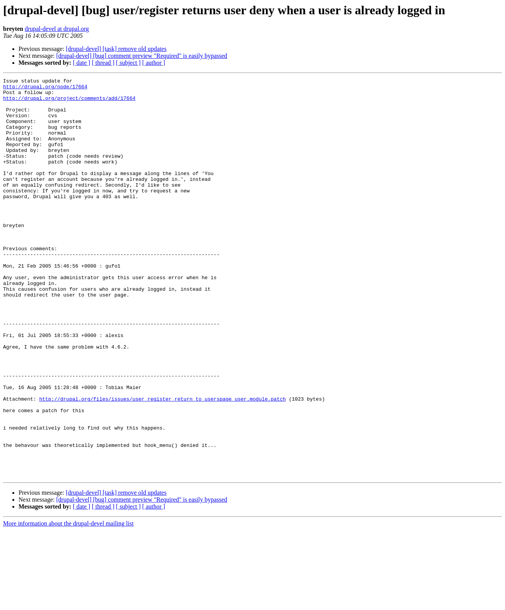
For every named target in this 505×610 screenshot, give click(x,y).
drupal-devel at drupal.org (57, 28)
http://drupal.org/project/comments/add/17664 (69, 102)
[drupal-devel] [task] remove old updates (116, 48)
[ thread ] (103, 62)
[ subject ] (128, 62)
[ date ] (81, 62)
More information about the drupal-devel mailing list (68, 603)
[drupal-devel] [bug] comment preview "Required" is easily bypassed (141, 55)
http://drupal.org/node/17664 (45, 88)
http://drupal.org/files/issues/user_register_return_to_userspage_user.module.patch (162, 463)
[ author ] (153, 62)
